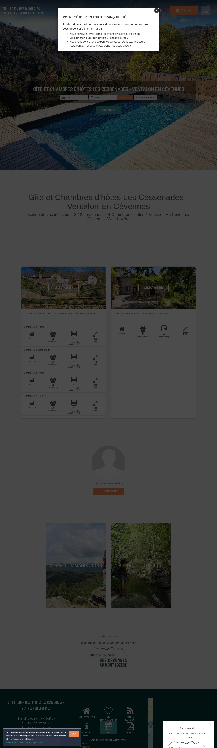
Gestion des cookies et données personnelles (25, 742)
